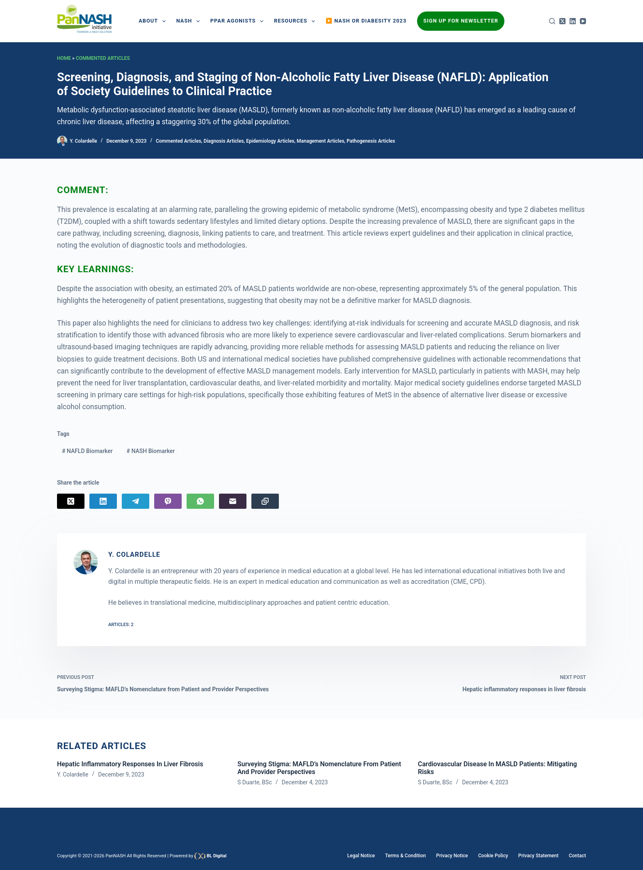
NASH (189, 21)
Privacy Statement (538, 856)
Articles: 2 (121, 624)
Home (64, 58)
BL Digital (216, 856)
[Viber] (168, 501)
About (154, 21)
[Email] (232, 501)
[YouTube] (583, 21)
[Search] (552, 21)
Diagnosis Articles (223, 141)
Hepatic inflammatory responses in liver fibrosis (130, 764)
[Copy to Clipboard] (265, 501)
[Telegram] (135, 501)
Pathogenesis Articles (371, 141)
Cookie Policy (493, 856)
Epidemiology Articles (270, 141)
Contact (577, 856)
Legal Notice (361, 856)
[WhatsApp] (200, 501)
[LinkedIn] (573, 21)
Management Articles (320, 141)
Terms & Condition (405, 856)
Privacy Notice (452, 856)
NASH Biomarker (151, 451)
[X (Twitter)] (562, 21)
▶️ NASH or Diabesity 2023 (366, 21)
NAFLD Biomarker (87, 451)
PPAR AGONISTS (238, 21)
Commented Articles (103, 58)
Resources (296, 21)
